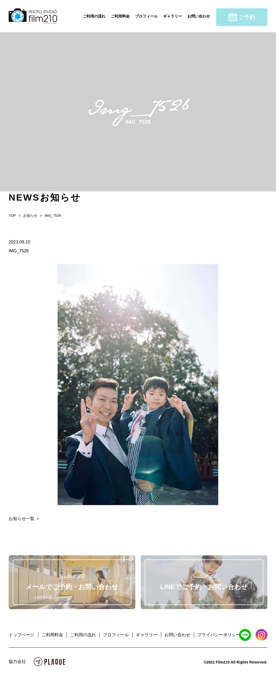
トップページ (21, 635)
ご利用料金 (120, 16)
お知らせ (30, 216)
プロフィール (146, 16)
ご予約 (242, 17)
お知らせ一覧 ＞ (24, 518)
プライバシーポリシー (218, 635)
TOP (12, 216)
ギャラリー (172, 16)
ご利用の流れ (94, 16)
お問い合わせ (198, 16)
